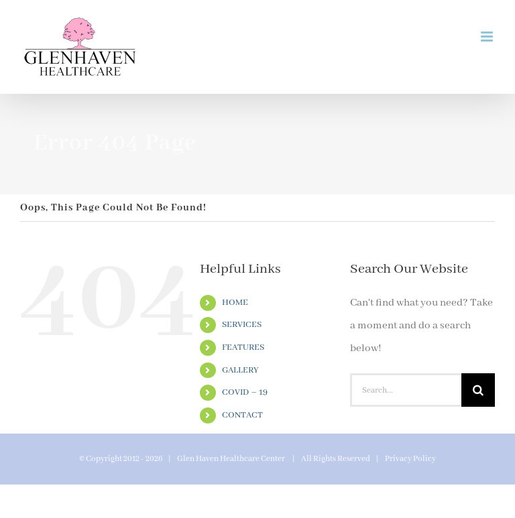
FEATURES (243, 347)
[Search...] (405, 390)
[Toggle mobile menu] (488, 36)
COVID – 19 (245, 392)
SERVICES (242, 324)
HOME (235, 302)
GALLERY (240, 370)
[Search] (478, 390)
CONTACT (242, 415)
